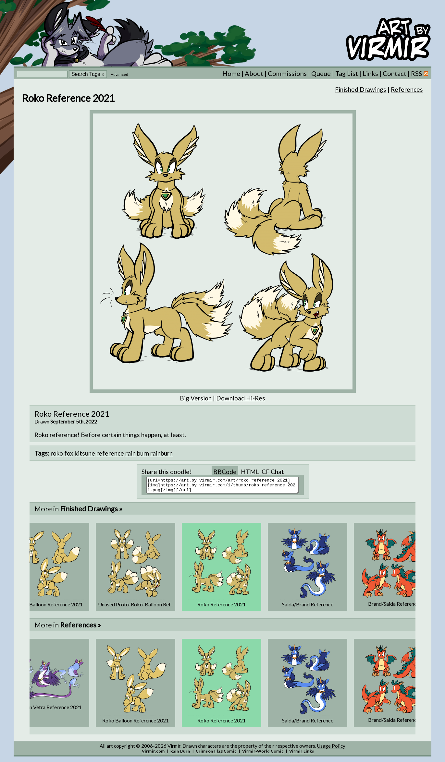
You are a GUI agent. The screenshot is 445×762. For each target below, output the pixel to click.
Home (231, 73)
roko (57, 453)
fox (68, 453)
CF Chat (273, 471)
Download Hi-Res (240, 398)
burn (143, 453)
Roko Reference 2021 (221, 607)
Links (370, 73)
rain (130, 453)
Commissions (287, 73)
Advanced (119, 74)
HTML (250, 471)
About (254, 73)
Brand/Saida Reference (393, 606)
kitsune (85, 453)
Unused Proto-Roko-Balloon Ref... (135, 607)
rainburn (161, 453)
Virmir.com (153, 754)
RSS (419, 73)
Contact (394, 73)
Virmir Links (301, 754)
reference (110, 453)
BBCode (225, 471)
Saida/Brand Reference (307, 607)
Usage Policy (331, 749)
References (407, 89)
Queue (321, 73)
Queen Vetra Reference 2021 (50, 710)
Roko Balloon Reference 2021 (49, 607)
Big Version (196, 398)
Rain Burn (180, 754)
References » (80, 627)
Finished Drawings (360, 89)
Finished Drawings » (91, 511)
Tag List (346, 73)
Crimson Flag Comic (216, 754)
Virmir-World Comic (263, 754)
